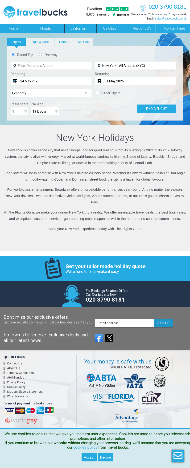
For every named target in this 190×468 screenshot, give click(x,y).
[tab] (16, 42)
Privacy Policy (16, 382)
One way (51, 55)
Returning (102, 74)
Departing (18, 74)
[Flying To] (135, 65)
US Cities (109, 28)
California (77, 28)
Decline (105, 457)
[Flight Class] (51, 93)
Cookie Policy (16, 387)
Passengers (19, 104)
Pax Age (37, 104)
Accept (89, 457)
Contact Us (14, 363)
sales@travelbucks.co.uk (170, 18)
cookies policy (85, 447)
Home (13, 28)
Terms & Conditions (20, 373)
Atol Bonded (15, 377)
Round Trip (25, 55)
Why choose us (17, 396)
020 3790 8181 (161, 7)
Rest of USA (142, 28)
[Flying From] (51, 65)
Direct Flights (110, 93)
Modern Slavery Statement (25, 391)
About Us (13, 368)
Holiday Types (175, 28)
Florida (45, 28)
